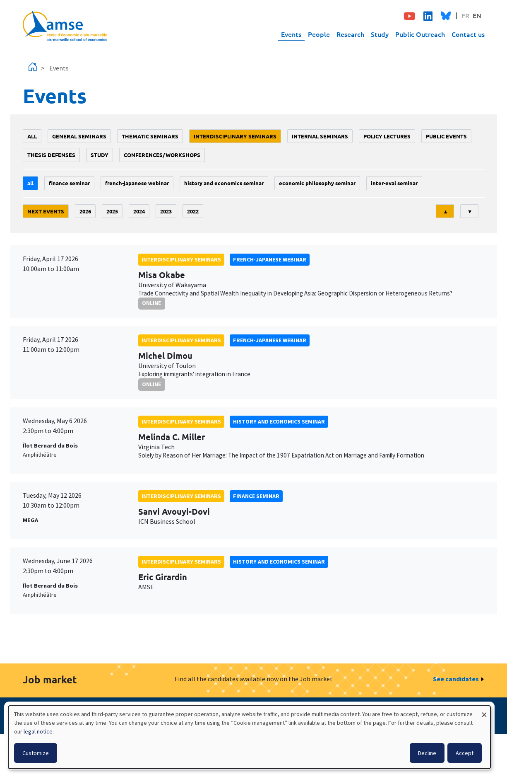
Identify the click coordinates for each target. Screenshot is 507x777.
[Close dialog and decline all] (484, 711)
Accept (464, 753)
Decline (427, 753)
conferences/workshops (162, 154)
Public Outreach (420, 34)
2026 (85, 211)
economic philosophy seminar (317, 182)
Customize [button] (35, 753)
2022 (193, 211)
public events (446, 136)
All (32, 136)
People (319, 34)
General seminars (79, 136)
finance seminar (69, 182)
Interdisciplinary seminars (235, 136)
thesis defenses (51, 154)
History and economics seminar (224, 182)
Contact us (468, 34)
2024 (139, 211)
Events (291, 34)
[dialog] (249, 737)
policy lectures (387, 136)
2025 (112, 211)
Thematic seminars (150, 136)
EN (477, 15)
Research (350, 34)
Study (380, 34)
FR (465, 15)
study (99, 154)
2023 (166, 211)
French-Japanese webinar (137, 182)
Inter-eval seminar (394, 182)
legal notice (38, 731)
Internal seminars (320, 136)
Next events (45, 211)
